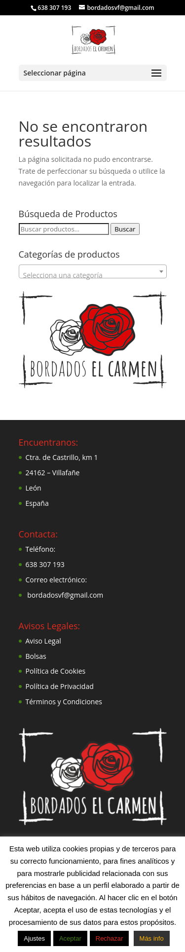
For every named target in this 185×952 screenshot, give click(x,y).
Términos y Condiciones (64, 701)
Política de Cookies (56, 671)
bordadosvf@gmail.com (65, 595)
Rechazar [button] (109, 938)
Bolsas (36, 656)
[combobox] (93, 271)
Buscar (124, 229)
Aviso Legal (43, 641)
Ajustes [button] (34, 938)
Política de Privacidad (60, 686)
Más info (152, 938)
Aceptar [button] (70, 938)
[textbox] (92, 275)
